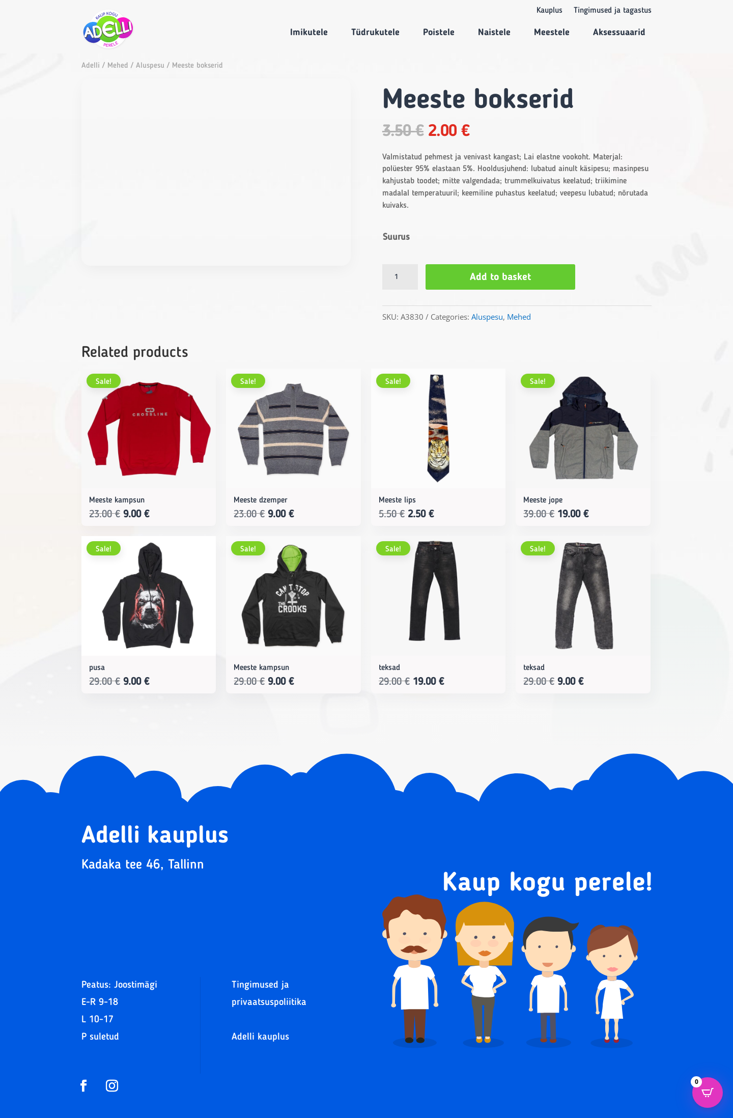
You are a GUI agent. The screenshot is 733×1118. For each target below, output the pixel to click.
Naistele (494, 32)
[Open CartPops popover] (707, 1092)
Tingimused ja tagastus (613, 11)
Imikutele (309, 32)
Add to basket (500, 277)
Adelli (90, 66)
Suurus (396, 237)
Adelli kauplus (260, 1037)
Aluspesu (150, 66)
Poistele (439, 32)
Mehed (117, 66)
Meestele (552, 32)
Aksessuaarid (619, 32)
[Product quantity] (400, 277)
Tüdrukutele (375, 32)
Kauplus (549, 11)
